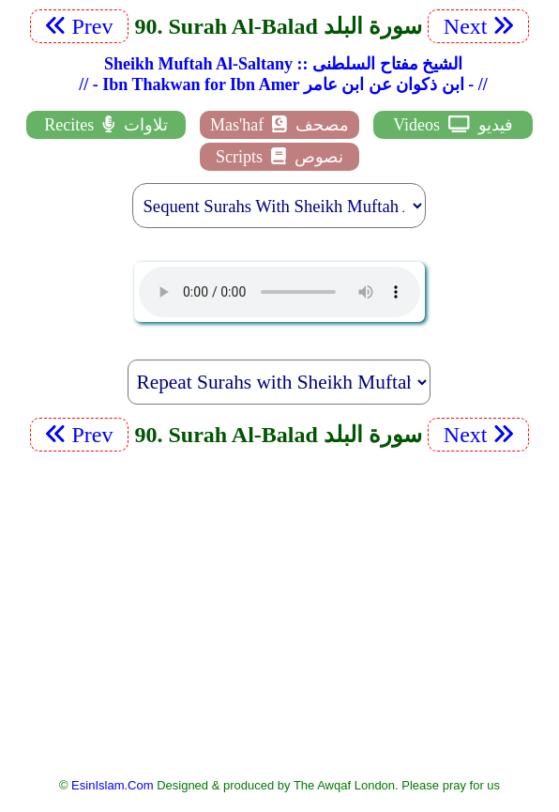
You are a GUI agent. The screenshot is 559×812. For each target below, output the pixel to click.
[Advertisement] (280, 613)
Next (478, 26)
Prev (79, 26)
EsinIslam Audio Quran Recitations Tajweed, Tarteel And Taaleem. (279, 292)
